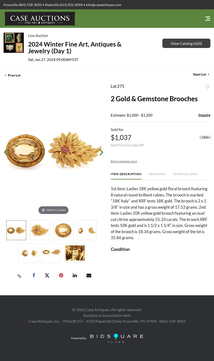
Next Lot (201, 74)
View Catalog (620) (186, 43)
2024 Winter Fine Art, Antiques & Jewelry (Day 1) (75, 47)
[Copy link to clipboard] (19, 275)
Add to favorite (207, 87)
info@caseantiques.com (103, 5)
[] (205, 137)
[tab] (126, 175)
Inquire (204, 115)
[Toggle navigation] (207, 19)
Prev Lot (12, 75)
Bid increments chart (124, 161)
